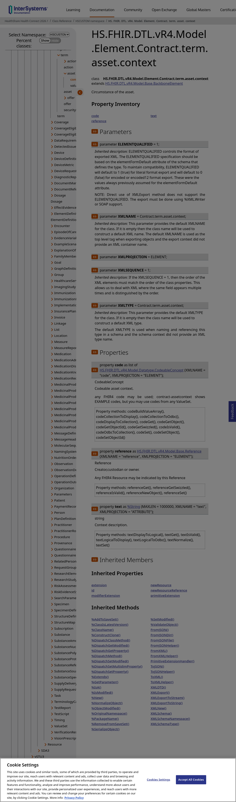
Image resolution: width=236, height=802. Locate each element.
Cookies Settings (158, 783)
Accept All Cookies (191, 783)
